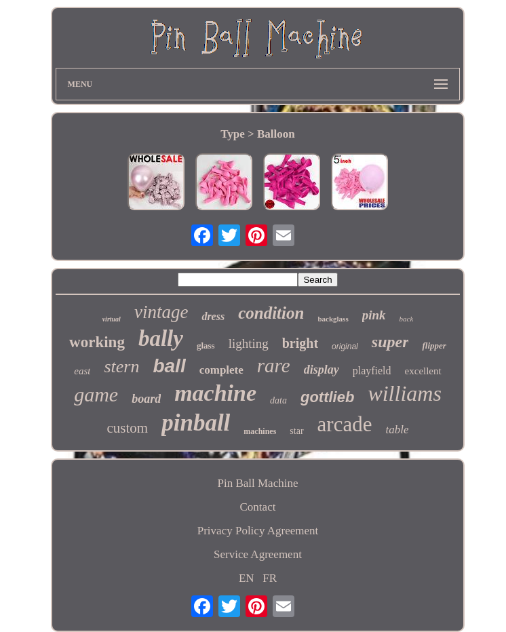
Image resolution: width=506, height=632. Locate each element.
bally (160, 338)
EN (246, 578)
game (96, 394)
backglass (332, 319)
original (345, 346)
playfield (372, 370)
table (396, 429)
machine (215, 393)
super (390, 342)
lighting (249, 343)
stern (121, 366)
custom (128, 428)
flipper (434, 345)
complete (221, 369)
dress (213, 316)
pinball (195, 423)
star (296, 431)
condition (271, 313)
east (82, 371)
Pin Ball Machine (257, 483)
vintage (161, 312)
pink (374, 315)
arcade (344, 424)
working (97, 342)
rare (273, 365)
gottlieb (327, 397)
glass (206, 345)
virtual (111, 319)
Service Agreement (258, 554)
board (146, 399)
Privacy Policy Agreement (257, 530)
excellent (423, 371)
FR (269, 578)
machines (260, 431)
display (321, 369)
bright (300, 343)
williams (404, 393)
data (278, 400)
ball (169, 365)
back (407, 319)
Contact (258, 506)
